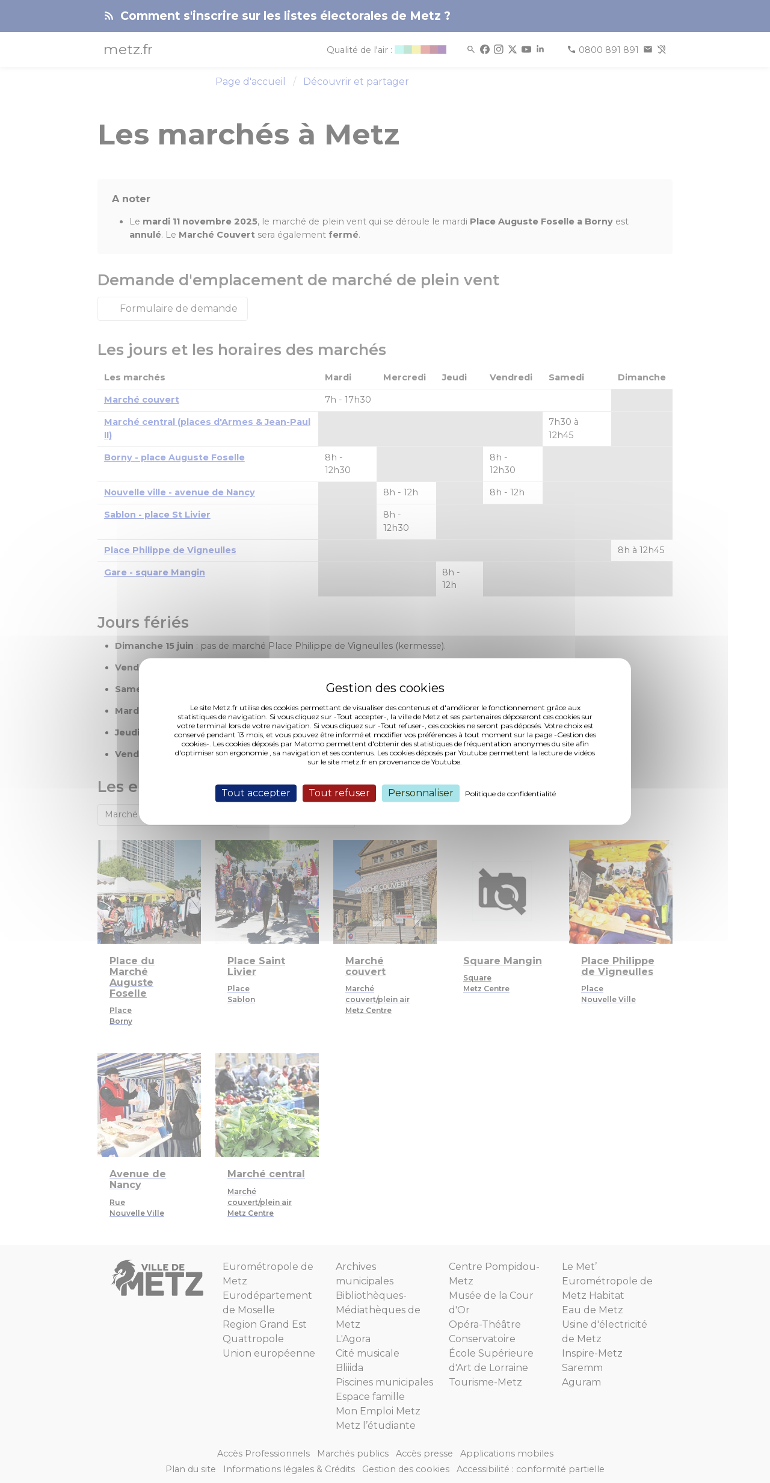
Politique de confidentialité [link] (510, 793)
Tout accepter (256, 793)
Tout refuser (339, 793)
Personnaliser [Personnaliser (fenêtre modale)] (421, 793)
